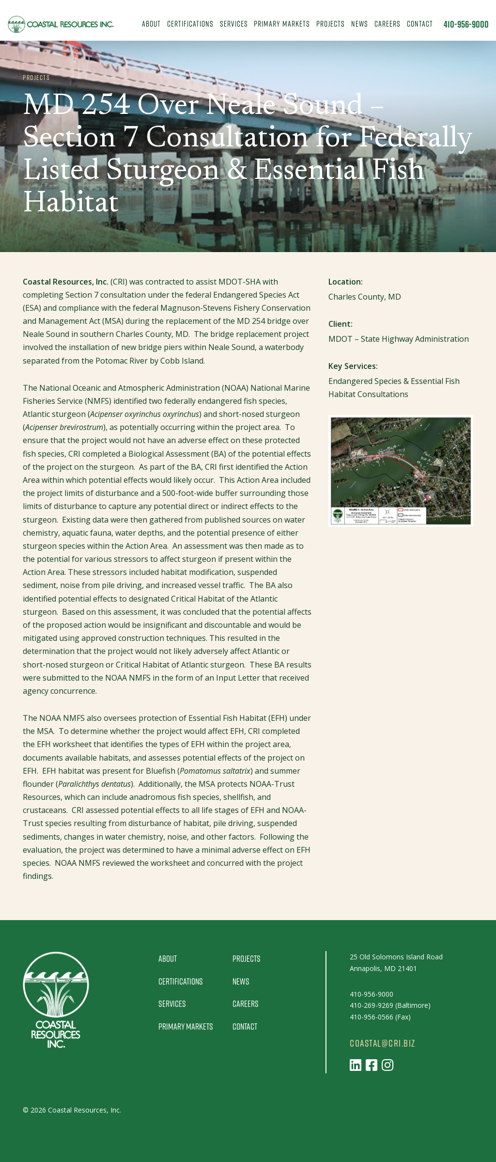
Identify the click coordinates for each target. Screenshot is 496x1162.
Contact (420, 23)
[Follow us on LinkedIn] (355, 1064)
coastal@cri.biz (383, 1043)
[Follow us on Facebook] (371, 1064)
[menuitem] (151, 24)
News (359, 23)
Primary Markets (282, 23)
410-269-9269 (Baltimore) (390, 1005)
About (151, 23)
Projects (330, 23)
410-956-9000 (466, 24)
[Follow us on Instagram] (387, 1064)
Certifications (190, 23)
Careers (387, 23)
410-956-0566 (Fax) (380, 1016)
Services (234, 23)
